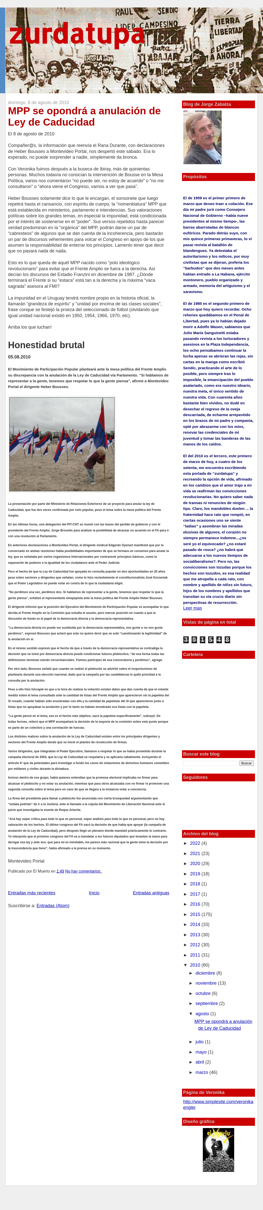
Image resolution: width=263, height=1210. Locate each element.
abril (200, 1062)
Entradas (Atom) (53, 905)
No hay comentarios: (83, 871)
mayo (202, 1052)
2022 (195, 843)
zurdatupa (76, 33)
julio (200, 1041)
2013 (195, 934)
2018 (195, 883)
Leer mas (192, 608)
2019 (195, 873)
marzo (202, 1072)
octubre (204, 993)
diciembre (206, 973)
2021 (195, 853)
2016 (195, 904)
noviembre (207, 983)
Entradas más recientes (31, 892)
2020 (195, 863)
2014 (195, 924)
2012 (195, 944)
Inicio (94, 892)
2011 (195, 955)
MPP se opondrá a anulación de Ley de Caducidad (84, 116)
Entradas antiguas (151, 892)
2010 (195, 965)
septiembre (207, 1003)
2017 (195, 894)
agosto (203, 1013)
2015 (195, 914)
